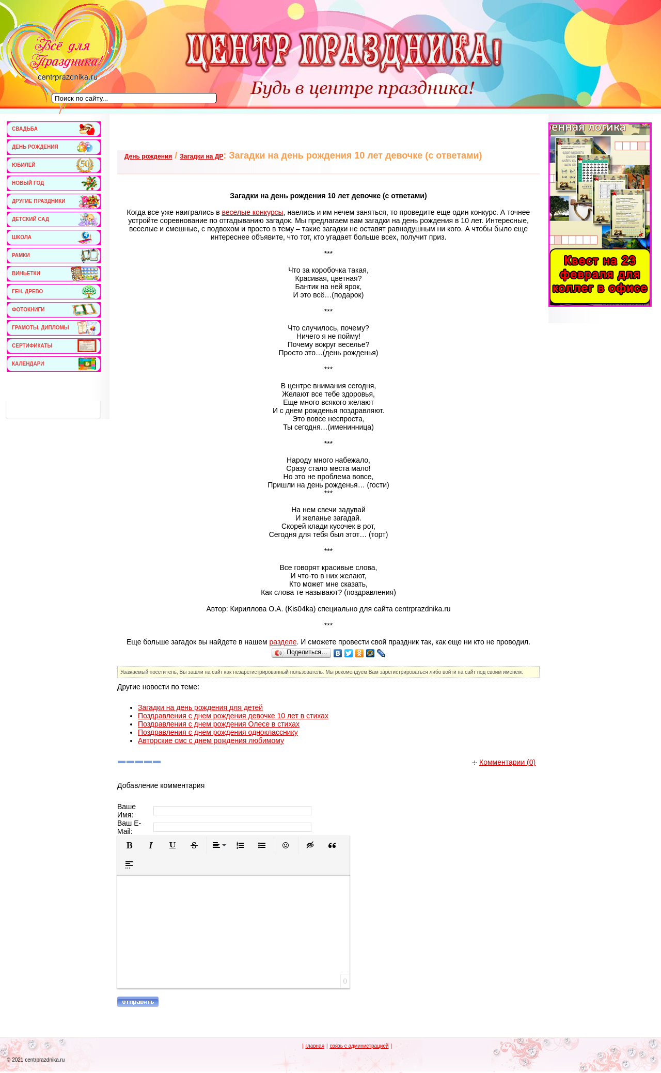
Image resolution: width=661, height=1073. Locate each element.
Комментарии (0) (504, 762)
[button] (129, 845)
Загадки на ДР (201, 156)
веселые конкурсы (253, 212)
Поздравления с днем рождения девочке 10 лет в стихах (233, 716)
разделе (282, 642)
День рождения (148, 156)
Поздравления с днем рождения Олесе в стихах (219, 724)
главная (314, 1046)
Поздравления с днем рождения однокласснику (218, 732)
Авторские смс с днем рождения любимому (211, 740)
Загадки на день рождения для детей (200, 707)
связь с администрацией (358, 1046)
